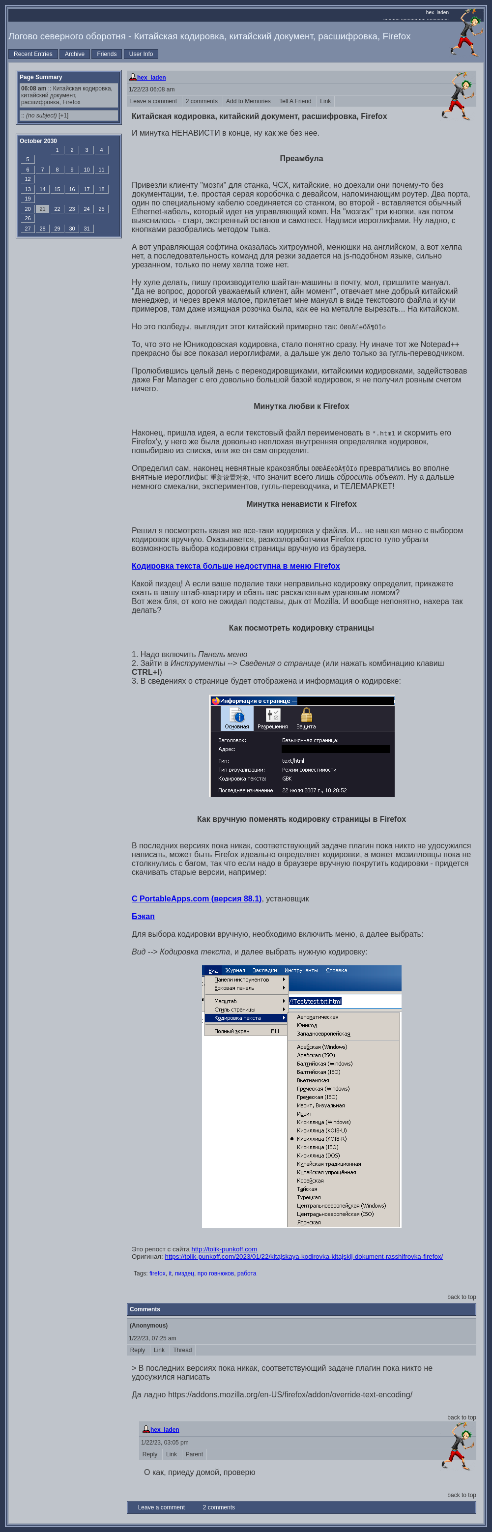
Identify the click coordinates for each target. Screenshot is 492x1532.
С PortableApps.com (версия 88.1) (196, 899)
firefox (157, 1273)
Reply (138, 1350)
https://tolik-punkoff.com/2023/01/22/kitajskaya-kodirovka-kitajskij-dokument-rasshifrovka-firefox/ (304, 1256)
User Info (141, 54)
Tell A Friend (296, 101)
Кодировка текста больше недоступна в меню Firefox (236, 566)
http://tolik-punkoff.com (225, 1249)
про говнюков (216, 1273)
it (170, 1273)
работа (247, 1273)
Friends (106, 54)
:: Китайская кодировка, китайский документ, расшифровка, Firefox (67, 95)
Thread (182, 1350)
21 (42, 209)
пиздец (184, 1273)
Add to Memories (249, 101)
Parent (194, 1454)
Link (325, 101)
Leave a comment (154, 101)
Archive (75, 54)
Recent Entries (33, 54)
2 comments (202, 101)
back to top (461, 1297)
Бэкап (143, 916)
